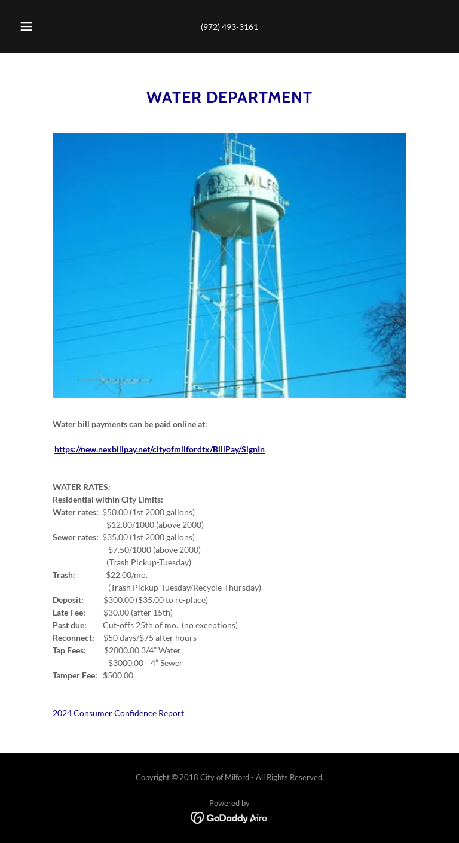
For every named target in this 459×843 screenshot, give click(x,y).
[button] (32, 26)
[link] (230, 817)
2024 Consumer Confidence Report (118, 713)
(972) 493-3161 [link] (229, 27)
